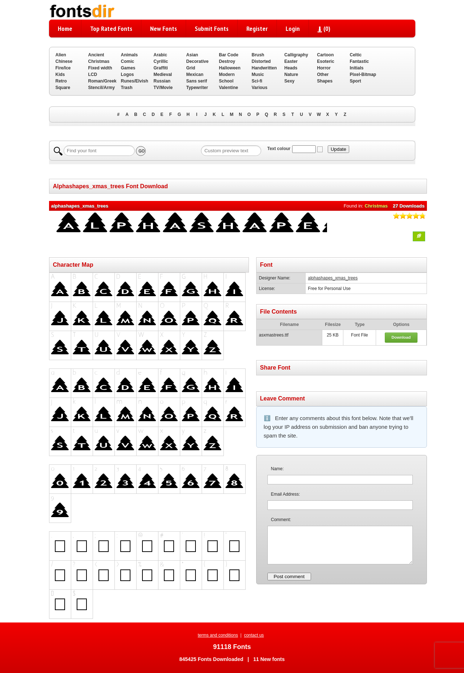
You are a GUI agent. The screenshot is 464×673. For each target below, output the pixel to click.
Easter (291, 61)
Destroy (227, 61)
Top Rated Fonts (111, 28)
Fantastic (359, 61)
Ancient (96, 54)
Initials (357, 67)
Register (257, 28)
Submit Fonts (212, 28)
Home (65, 28)
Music (258, 74)
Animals (129, 54)
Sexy (290, 81)
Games (128, 67)
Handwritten (264, 67)
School (226, 81)
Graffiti (161, 67)
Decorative (197, 61)
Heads (291, 67)
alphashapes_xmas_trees (333, 278)
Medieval (163, 74)
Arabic (160, 54)
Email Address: (285, 494)
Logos (127, 74)
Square (63, 87)
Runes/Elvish (134, 81)
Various (259, 87)
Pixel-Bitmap (363, 74)
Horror (324, 67)
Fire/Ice (63, 67)
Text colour (278, 148)
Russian (162, 81)
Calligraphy (296, 54)
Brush (258, 54)
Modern (227, 74)
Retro (61, 81)
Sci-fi (257, 81)
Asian (192, 54)
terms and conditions (218, 635)
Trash (127, 87)
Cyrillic (161, 61)
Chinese (64, 61)
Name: (277, 468)
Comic (127, 61)
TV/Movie (163, 87)
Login (293, 28)
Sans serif (196, 81)
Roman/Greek (102, 81)
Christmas (99, 61)
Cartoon (325, 54)
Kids (60, 74)
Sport (355, 81)
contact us (254, 635)
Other (323, 74)
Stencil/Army (101, 87)
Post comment (289, 576)
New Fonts (163, 28)
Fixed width (100, 67)
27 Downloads (408, 206)
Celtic (356, 54)
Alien (61, 54)
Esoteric (325, 61)
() (324, 28)
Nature (291, 74)
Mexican (194, 74)
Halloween (230, 67)
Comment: (281, 519)
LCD (92, 74)
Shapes (325, 81)
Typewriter (197, 87)
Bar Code (228, 54)
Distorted (261, 61)
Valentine (228, 87)
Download (401, 337)
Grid (190, 67)
